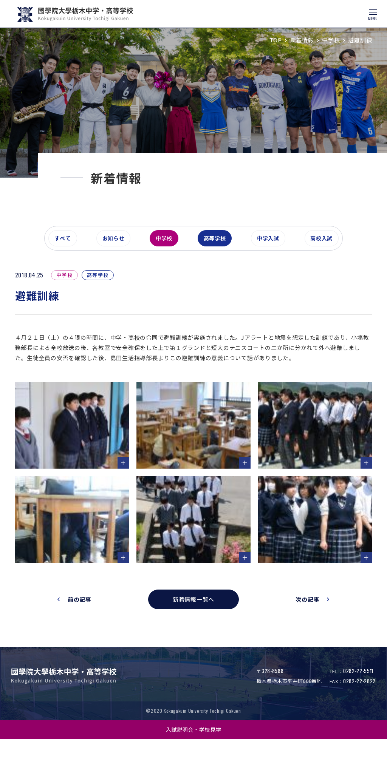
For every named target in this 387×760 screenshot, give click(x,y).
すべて (64, 262)
